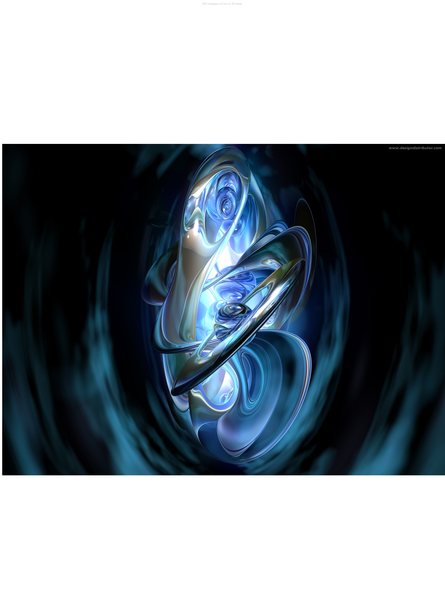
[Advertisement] (65, 74)
